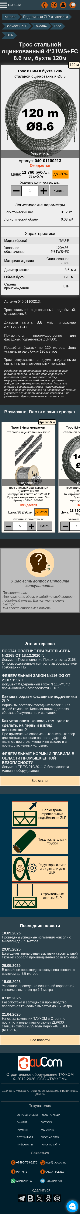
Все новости (40, 1040)
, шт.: (40, 182)
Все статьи (39, 780)
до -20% (60, 174)
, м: (28, 519)
